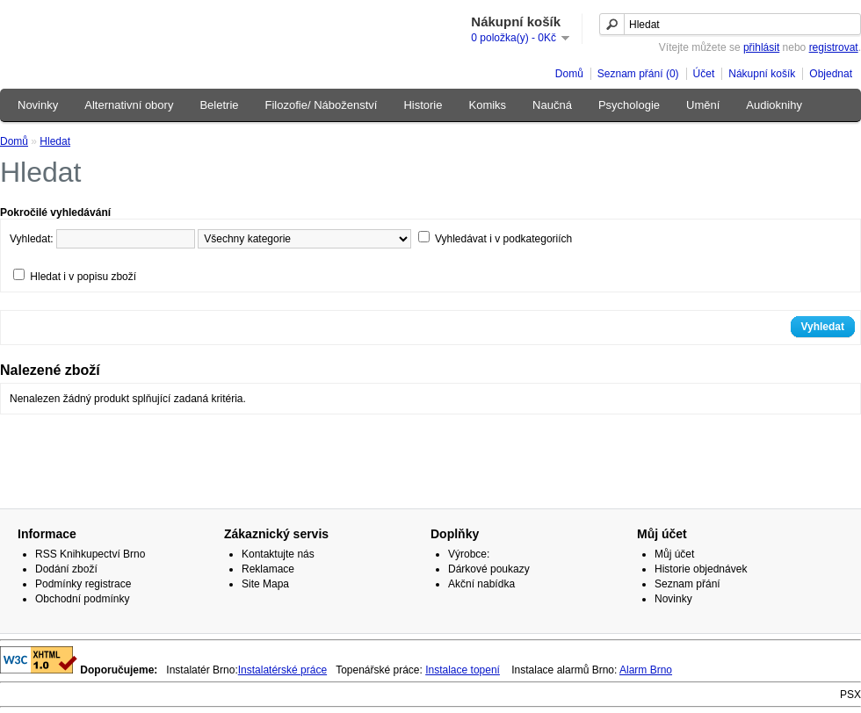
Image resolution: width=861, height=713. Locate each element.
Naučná (552, 105)
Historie (422, 105)
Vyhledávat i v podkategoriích (503, 239)
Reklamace (268, 569)
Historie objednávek (701, 569)
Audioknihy (774, 105)
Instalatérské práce (282, 670)
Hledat (55, 141)
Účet (704, 74)
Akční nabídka (481, 584)
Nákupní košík (761, 74)
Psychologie (629, 105)
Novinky (38, 105)
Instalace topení (462, 670)
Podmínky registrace (83, 584)
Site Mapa (265, 584)
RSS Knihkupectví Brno (90, 554)
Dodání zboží (66, 569)
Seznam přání (687, 584)
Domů (569, 74)
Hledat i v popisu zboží (83, 276)
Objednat (830, 74)
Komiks (487, 105)
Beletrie (218, 105)
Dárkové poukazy (489, 569)
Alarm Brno (645, 670)
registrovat (833, 47)
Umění (703, 105)
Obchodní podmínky (82, 599)
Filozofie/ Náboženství (321, 105)
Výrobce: (468, 554)
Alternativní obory (128, 105)
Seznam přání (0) (638, 74)
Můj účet (674, 554)
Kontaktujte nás (278, 554)
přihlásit (761, 47)
